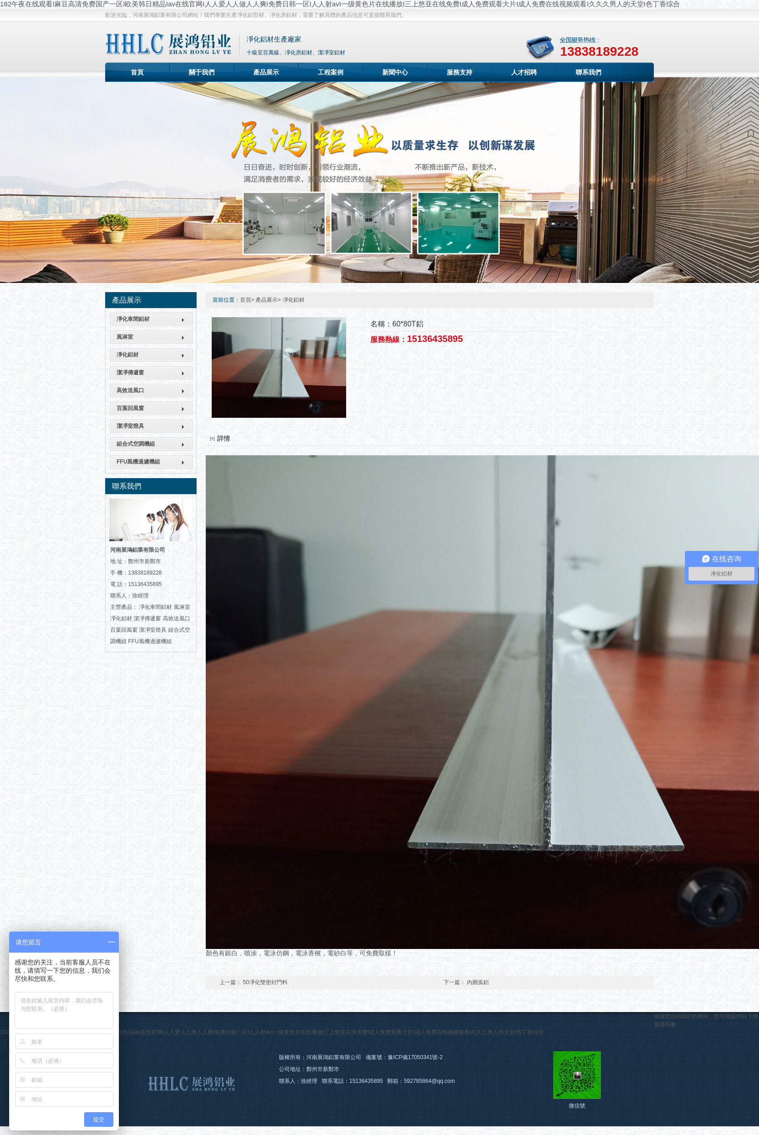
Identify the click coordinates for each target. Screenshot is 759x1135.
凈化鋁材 (128, 355)
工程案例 (330, 72)
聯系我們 (588, 72)
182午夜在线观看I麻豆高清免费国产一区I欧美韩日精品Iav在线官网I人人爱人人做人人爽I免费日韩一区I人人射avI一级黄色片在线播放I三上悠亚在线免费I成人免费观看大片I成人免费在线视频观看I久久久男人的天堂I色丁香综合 (340, 4)
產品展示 (266, 72)
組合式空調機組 (136, 444)
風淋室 (125, 337)
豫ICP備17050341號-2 (415, 1057)
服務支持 (459, 72)
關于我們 (201, 72)
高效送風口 (130, 390)
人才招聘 (524, 72)
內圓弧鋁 (478, 982)
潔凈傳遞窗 (130, 372)
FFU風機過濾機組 (138, 461)
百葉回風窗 (130, 408)
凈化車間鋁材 (133, 319)
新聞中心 (395, 72)
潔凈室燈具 (130, 426)
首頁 (137, 72)
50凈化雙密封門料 (265, 982)
